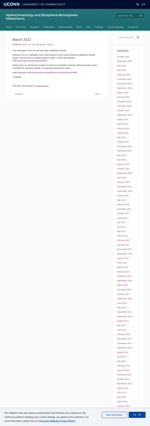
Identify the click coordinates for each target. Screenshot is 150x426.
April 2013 (121, 330)
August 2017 (123, 218)
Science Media (65, 27)
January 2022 (123, 128)
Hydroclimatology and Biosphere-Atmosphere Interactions (42, 17)
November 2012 (124, 343)
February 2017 (123, 240)
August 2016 (123, 258)
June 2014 (122, 303)
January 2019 (123, 182)
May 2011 (121, 397)
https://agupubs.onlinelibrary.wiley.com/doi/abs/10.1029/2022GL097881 (44, 72)
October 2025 (123, 57)
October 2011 (123, 379)
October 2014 (123, 294)
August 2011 (123, 388)
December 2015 (124, 276)
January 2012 (123, 370)
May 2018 (121, 200)
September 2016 (124, 254)
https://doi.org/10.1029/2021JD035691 (29, 61)
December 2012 (124, 339)
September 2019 (124, 173)
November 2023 (124, 83)
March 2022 (122, 124)
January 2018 (123, 204)
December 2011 (124, 374)
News (79, 27)
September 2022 (124, 115)
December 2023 (124, 79)
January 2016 (123, 272)
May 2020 (121, 155)
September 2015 (124, 280)
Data (88, 27)
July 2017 (121, 222)
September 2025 (124, 61)
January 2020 (123, 164)
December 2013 (124, 312)
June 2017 (122, 227)
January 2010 (123, 406)
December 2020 (124, 146)
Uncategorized (41, 86)
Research (34, 27)
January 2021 (123, 142)
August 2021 (123, 133)
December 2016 (124, 249)
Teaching (99, 27)
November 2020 (124, 151)
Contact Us (133, 27)
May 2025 (121, 66)
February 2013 (123, 334)
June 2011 (122, 392)
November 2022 (124, 106)
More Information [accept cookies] (114, 415)
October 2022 (123, 110)
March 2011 (122, 401)
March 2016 (122, 267)
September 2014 (124, 298)
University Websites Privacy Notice (57, 421)
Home (9, 27)
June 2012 (122, 357)
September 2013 (124, 316)
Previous (17, 94)
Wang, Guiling (46, 44)
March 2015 (122, 285)
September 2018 (124, 191)
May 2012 (121, 361)
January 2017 (123, 245)
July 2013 (121, 325)
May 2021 (121, 137)
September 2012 (124, 348)
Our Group (21, 27)
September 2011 (124, 383)
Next (98, 94)
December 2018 (124, 186)
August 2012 (123, 352)
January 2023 (123, 97)
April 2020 (121, 160)
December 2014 (124, 289)
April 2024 (121, 70)
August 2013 (123, 321)
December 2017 (124, 209)
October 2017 (123, 213)
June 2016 (122, 263)
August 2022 (123, 119)
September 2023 (124, 88)
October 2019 (123, 168)
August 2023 (123, 92)
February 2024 (123, 75)
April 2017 (121, 231)
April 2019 (121, 177)
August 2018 (123, 195)
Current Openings (115, 27)
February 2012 (123, 365)
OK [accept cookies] (137, 414)
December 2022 (124, 101)
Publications (48, 27)
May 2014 (121, 307)
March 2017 (122, 236)
